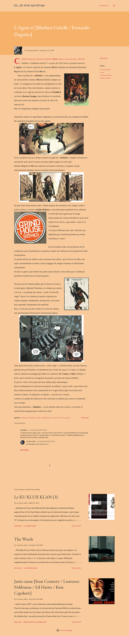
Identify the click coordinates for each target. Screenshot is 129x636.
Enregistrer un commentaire (34, 622)
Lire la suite (76, 526)
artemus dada (31, 441)
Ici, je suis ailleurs (29, 5)
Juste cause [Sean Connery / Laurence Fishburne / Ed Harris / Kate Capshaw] (46, 587)
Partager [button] (103, 58)
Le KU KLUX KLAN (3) (36, 497)
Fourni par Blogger (64, 630)
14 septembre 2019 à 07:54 (46, 441)
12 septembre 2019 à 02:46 (38, 430)
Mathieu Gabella (105, 78)
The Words (23, 539)
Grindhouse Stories (106, 75)
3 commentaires (29, 526)
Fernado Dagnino (105, 69)
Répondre (24, 450)
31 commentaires (30, 568)
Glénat (102, 72)
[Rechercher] (103, 5)
